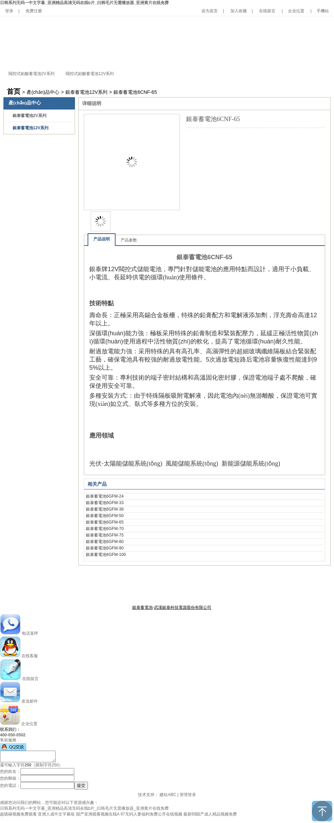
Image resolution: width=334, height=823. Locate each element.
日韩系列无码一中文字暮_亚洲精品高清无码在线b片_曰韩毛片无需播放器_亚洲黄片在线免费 (84, 2)
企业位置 (296, 11)
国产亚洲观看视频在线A (97, 814)
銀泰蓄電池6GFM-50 (105, 515)
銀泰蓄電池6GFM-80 (105, 541)
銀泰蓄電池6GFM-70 (105, 528)
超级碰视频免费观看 (18, 814)
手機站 (323, 11)
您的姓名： (10, 771)
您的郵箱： (10, 778)
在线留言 (267, 11)
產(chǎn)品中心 (43, 92)
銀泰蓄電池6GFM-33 (105, 502)
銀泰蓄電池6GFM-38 (105, 509)
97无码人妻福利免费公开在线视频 (151, 814)
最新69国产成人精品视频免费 (210, 814)
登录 (9, 11)
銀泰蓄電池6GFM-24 (105, 496)
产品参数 (129, 240)
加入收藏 (238, 11)
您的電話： (10, 785)
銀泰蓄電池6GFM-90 (105, 548)
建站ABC (168, 794)
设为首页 (209, 11)
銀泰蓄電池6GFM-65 (105, 522)
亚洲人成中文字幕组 (56, 814)
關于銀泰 (132, 590)
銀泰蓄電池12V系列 (86, 92)
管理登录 (188, 794)
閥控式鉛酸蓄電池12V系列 (90, 73)
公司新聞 (181, 590)
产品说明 (101, 239)
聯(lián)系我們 (204, 590)
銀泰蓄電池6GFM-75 (105, 535)
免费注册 (34, 11)
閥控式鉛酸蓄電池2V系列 (32, 73)
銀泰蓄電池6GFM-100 (106, 554)
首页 (13, 91)
